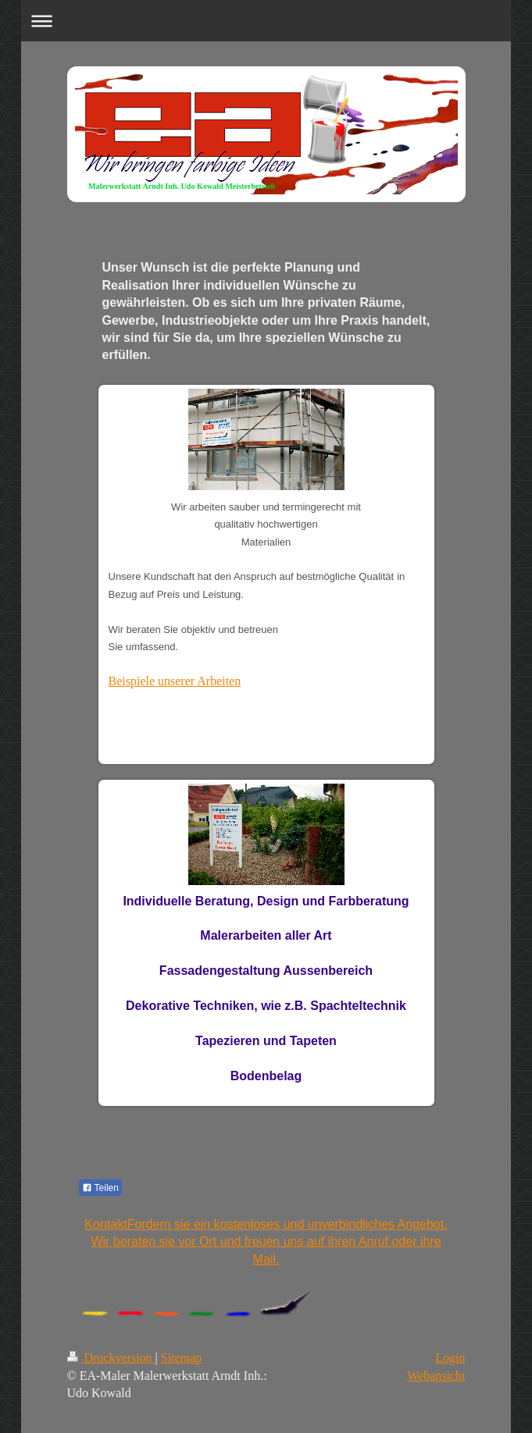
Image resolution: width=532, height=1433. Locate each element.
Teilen (100, 1187)
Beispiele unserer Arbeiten (175, 681)
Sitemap (181, 1357)
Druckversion (111, 1357)
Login (450, 1357)
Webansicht (436, 1375)
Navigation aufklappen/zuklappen (266, 20)
